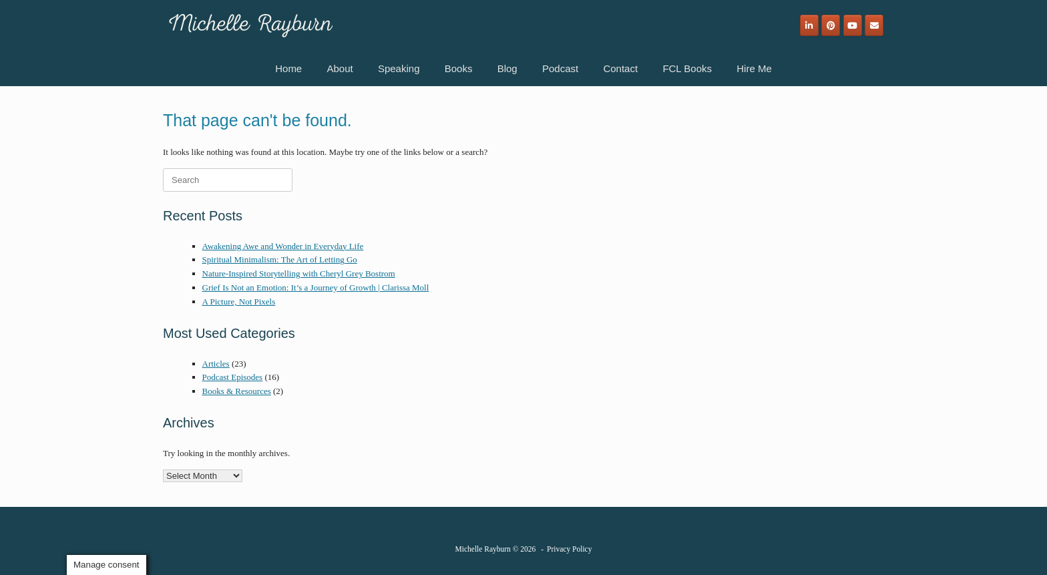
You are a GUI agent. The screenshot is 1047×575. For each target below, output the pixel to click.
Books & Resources (236, 391)
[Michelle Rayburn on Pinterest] (830, 25)
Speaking (399, 68)
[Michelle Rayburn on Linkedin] (809, 25)
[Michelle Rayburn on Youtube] (852, 25)
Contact (620, 68)
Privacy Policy (569, 549)
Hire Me (754, 68)
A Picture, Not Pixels (239, 302)
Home (288, 68)
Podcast (560, 68)
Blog (507, 68)
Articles (216, 364)
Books (459, 68)
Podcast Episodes (232, 377)
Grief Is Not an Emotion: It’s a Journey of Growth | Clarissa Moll (315, 287)
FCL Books (687, 68)
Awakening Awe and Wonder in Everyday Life (283, 246)
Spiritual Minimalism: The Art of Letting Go (279, 259)
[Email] (874, 25)
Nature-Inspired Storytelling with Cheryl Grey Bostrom (298, 273)
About (340, 68)
